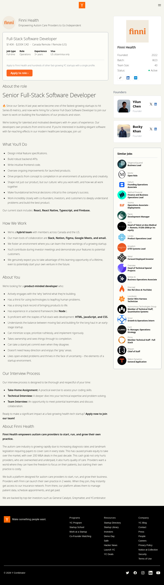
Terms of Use (145, 558)
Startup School (77, 527)
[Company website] (120, 78)
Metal (130, 256)
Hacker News (110, 545)
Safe (106, 540)
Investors (108, 531)
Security (143, 554)
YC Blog (143, 522)
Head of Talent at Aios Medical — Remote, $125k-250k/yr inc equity (142, 228)
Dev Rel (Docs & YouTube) (140, 289)
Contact (142, 527)
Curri (130, 327)
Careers (143, 540)
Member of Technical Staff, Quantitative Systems (140, 310)
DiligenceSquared (135, 162)
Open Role (132, 175)
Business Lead (134, 165)
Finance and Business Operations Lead (138, 196)
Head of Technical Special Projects (140, 269)
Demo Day (109, 536)
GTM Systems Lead (136, 248)
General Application (137, 361)
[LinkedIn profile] (128, 78)
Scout (130, 318)
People (142, 536)
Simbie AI (132, 277)
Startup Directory (112, 522)
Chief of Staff (134, 351)
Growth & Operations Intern (141, 320)
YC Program (76, 522)
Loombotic (132, 296)
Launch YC (109, 549)
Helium (131, 182)
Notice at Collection (148, 549)
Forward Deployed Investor (141, 259)
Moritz (130, 173)
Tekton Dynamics (135, 359)
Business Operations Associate (142, 279)
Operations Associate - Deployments (138, 206)
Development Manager (139, 216)
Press (141, 531)
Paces (130, 214)
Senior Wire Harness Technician (137, 300)
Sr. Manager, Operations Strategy (139, 331)
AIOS (130, 222)
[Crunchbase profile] (136, 78)
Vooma (131, 202)
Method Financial (135, 192)
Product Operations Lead (139, 238)
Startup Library (111, 527)
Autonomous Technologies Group (142, 306)
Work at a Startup (78, 531)
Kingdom (131, 246)
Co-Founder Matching (80, 536)
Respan (131, 349)
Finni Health (29, 20)
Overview (131, 265)
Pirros (130, 337)
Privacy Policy (145, 545)
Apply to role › (20, 73)
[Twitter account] (151, 104)
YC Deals (108, 554)
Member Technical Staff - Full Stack (141, 341)
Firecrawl (131, 287)
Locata (130, 236)
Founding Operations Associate (138, 186)
